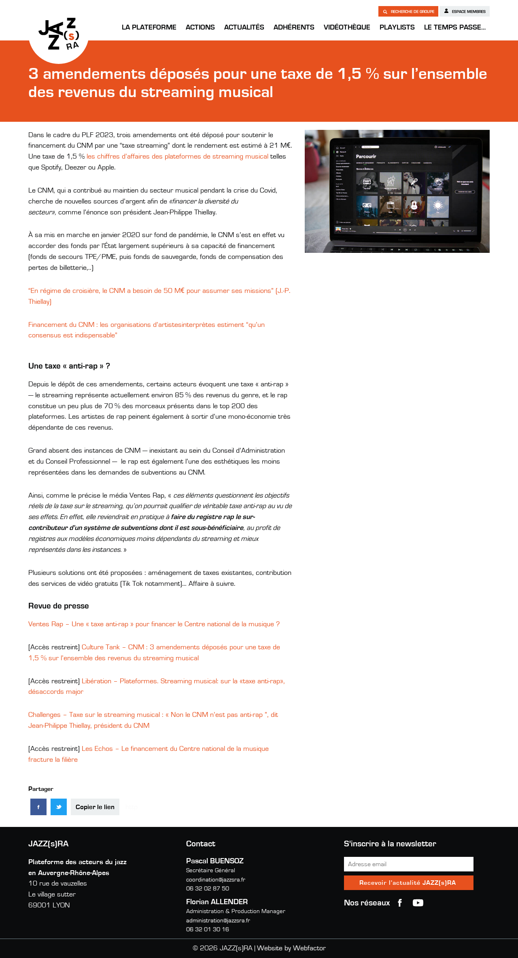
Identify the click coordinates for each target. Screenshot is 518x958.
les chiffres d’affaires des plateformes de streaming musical (177, 156)
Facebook (400, 903)
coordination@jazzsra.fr (215, 880)
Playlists (397, 27)
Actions (200, 27)
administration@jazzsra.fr (218, 921)
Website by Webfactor (291, 948)
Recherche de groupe (408, 11)
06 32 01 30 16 (207, 929)
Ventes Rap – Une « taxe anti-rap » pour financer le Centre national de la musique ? (154, 624)
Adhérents (294, 27)
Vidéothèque (347, 27)
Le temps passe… (455, 27)
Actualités (244, 27)
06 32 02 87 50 (207, 889)
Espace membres (465, 11)
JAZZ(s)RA (58, 33)
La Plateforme (149, 27)
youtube (418, 903)
